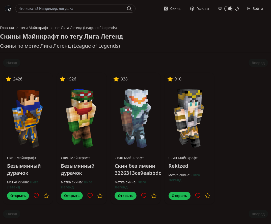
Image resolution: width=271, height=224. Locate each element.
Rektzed (178, 165)
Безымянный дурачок (24, 169)
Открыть (18, 195)
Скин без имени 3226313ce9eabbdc (138, 169)
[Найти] (129, 9)
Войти (255, 8)
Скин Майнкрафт (21, 157)
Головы (199, 8)
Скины (172, 8)
